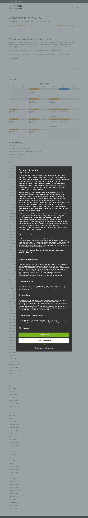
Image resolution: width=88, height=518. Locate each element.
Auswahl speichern (43, 340)
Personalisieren (43, 345)
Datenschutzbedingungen (44, 348)
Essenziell (24, 328)
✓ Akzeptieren (43, 335)
